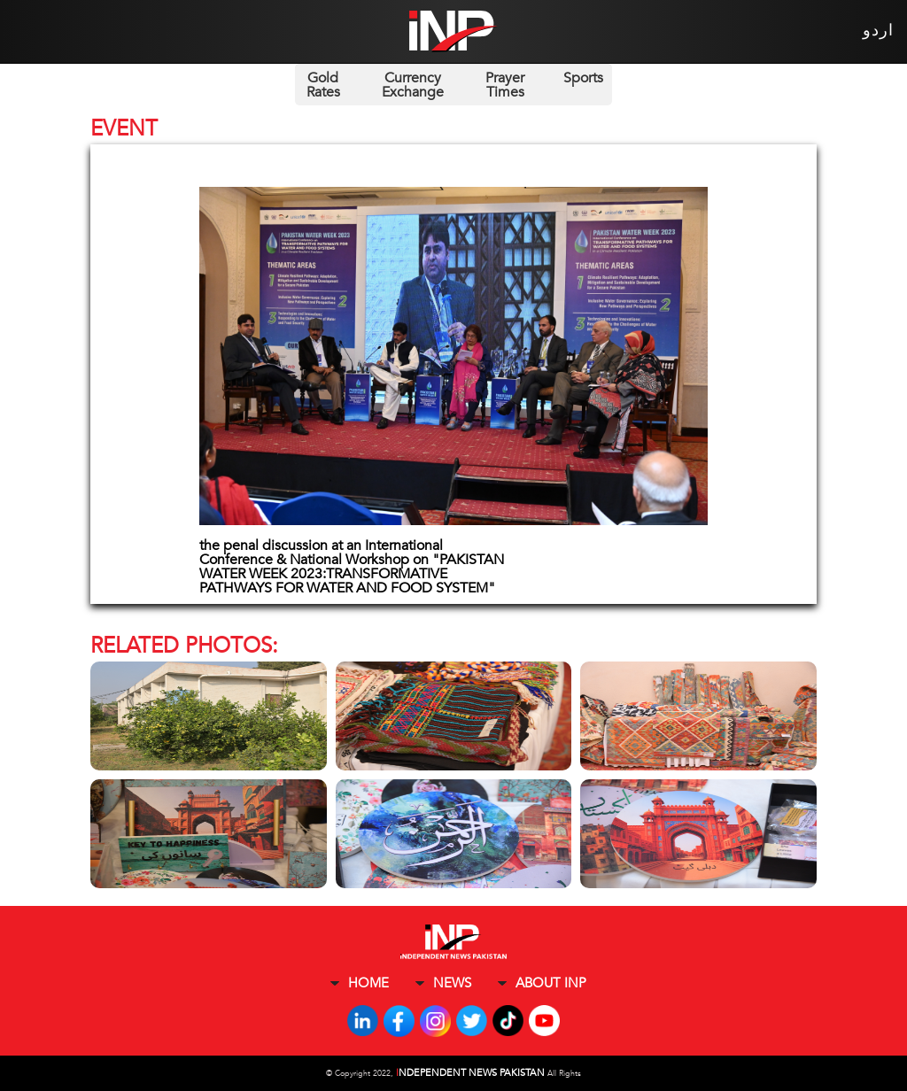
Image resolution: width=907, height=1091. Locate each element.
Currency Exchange (413, 85)
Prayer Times (504, 85)
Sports (583, 78)
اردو (878, 30)
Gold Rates (323, 85)
